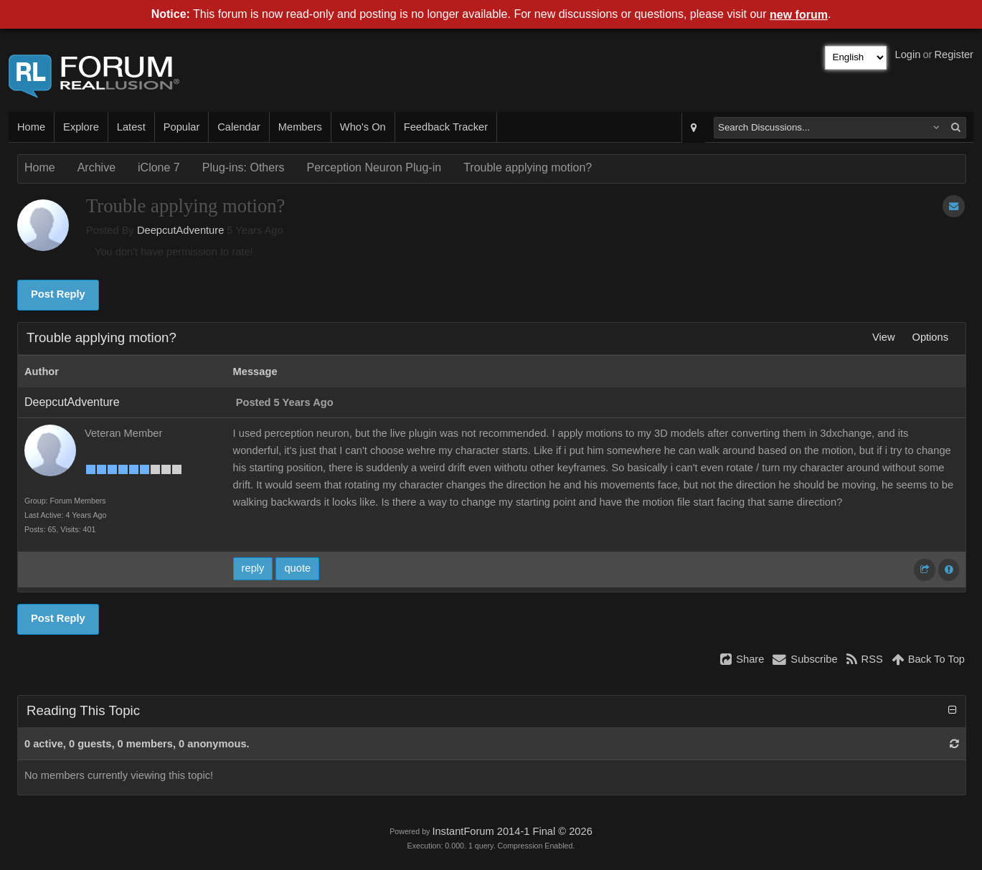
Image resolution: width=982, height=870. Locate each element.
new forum (799, 15)
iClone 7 (159, 167)
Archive (96, 167)
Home (31, 127)
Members (300, 127)
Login (908, 54)
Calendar (238, 127)
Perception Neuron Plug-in (373, 167)
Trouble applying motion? (527, 167)
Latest (131, 127)
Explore (81, 127)
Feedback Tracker (445, 127)
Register (953, 54)
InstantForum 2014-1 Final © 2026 (512, 831)
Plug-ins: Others (243, 167)
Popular (182, 127)
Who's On (363, 127)
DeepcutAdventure (180, 230)
